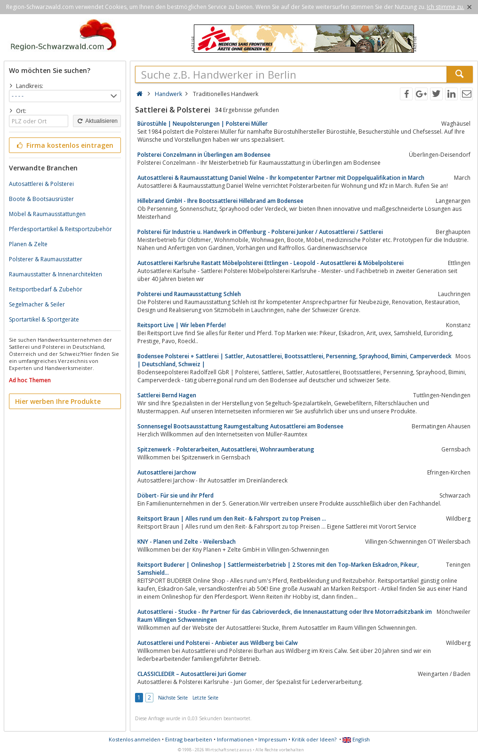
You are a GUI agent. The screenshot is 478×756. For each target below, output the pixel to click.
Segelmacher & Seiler (37, 304)
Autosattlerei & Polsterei (41, 184)
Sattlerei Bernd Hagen (166, 395)
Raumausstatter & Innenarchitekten (55, 274)
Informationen (235, 739)
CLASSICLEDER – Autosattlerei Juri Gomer (192, 674)
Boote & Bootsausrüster (41, 199)
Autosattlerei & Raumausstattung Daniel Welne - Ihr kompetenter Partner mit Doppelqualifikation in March (280, 178)
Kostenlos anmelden (134, 739)
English (356, 739)
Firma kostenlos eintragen (64, 145)
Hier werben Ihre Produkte (58, 401)
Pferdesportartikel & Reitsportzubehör (60, 229)
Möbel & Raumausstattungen (47, 214)
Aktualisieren (97, 121)
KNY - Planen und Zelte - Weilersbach (186, 542)
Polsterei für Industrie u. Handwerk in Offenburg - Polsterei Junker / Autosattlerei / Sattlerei (260, 232)
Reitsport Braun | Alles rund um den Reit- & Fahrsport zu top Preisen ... (231, 519)
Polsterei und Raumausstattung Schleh (189, 294)
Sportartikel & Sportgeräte (44, 319)
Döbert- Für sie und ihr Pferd (175, 495)
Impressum (272, 739)
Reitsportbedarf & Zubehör (45, 289)
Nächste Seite (173, 697)
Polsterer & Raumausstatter (45, 259)
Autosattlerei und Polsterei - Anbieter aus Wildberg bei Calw (217, 643)
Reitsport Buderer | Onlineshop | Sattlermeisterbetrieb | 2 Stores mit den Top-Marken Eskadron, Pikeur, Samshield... (278, 569)
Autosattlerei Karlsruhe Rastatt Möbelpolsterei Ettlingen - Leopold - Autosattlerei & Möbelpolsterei (270, 263)
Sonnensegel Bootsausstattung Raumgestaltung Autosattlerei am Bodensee (240, 426)
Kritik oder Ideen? (314, 739)
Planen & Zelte (28, 244)
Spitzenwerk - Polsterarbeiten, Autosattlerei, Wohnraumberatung (225, 449)
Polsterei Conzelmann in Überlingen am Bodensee (204, 155)
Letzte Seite (205, 697)
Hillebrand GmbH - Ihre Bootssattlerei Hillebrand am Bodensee (220, 201)
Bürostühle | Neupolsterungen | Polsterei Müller (202, 124)
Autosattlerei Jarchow (166, 472)
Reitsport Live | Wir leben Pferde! (181, 325)
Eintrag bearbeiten (188, 739)
